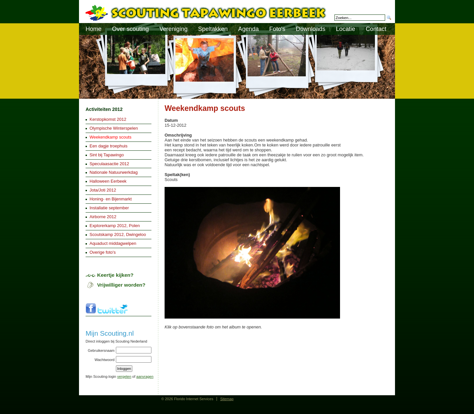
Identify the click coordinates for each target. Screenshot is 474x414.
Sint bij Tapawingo (107, 154)
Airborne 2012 (103, 216)
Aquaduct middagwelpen (113, 243)
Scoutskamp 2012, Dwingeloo (118, 234)
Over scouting (130, 29)
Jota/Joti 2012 (103, 190)
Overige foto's (103, 252)
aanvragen (144, 376)
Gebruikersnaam (101, 350)
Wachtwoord (104, 360)
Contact (376, 29)
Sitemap (226, 399)
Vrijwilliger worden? (121, 285)
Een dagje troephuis (108, 145)
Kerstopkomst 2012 (108, 119)
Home (93, 29)
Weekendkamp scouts (110, 137)
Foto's (277, 29)
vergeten (124, 376)
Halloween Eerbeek (108, 181)
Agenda (248, 29)
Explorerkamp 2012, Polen (115, 225)
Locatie (345, 29)
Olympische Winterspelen (114, 128)
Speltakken (213, 29)
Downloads (311, 29)
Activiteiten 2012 (104, 109)
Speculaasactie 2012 (109, 163)
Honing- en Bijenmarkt (111, 198)
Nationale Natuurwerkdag (114, 172)
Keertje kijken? (115, 275)
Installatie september (109, 207)
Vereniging (173, 29)
